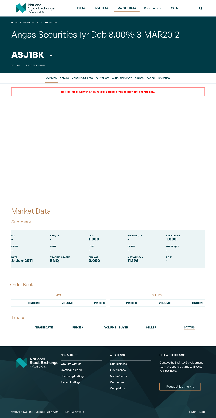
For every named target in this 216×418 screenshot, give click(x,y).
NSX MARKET (69, 355)
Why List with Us (71, 364)
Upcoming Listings (73, 376)
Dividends (164, 78)
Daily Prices (103, 78)
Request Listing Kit (180, 386)
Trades (139, 78)
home (14, 22)
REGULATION (152, 8)
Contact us (117, 382)
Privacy (192, 412)
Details (64, 78)
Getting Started (71, 370)
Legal (202, 412)
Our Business (118, 364)
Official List (50, 22)
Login (174, 8)
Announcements (122, 78)
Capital (151, 78)
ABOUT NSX (118, 355)
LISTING (81, 8)
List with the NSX (172, 355)
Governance (118, 370)
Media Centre (118, 376)
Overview (51, 78)
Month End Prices (82, 78)
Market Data (30, 22)
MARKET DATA (127, 8)
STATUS (189, 327)
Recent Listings (70, 382)
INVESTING (102, 8)
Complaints (117, 388)
